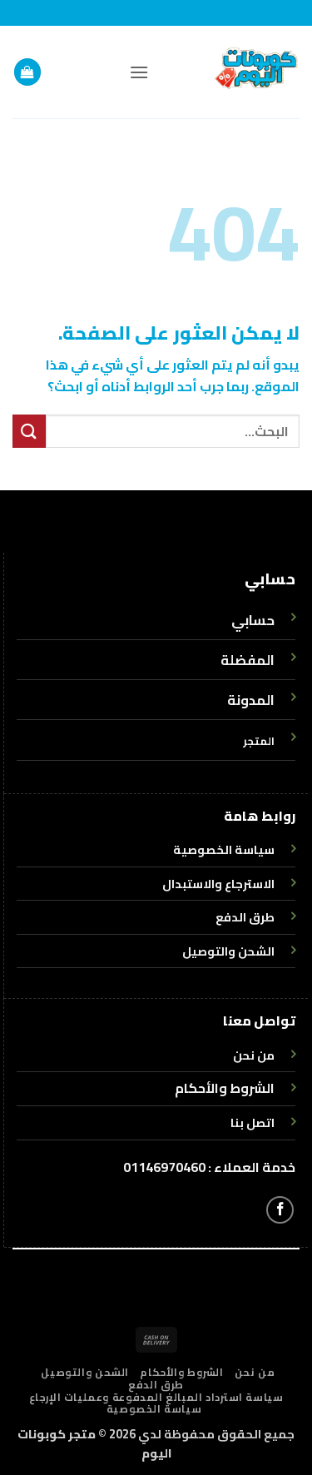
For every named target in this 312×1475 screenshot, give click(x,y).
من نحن (255, 1372)
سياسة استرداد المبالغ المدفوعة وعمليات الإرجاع (156, 1397)
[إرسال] (29, 431)
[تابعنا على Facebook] (280, 1210)
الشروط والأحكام (225, 1087)
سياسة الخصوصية (154, 1408)
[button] (139, 72)
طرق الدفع (156, 1384)
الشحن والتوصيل (85, 1372)
